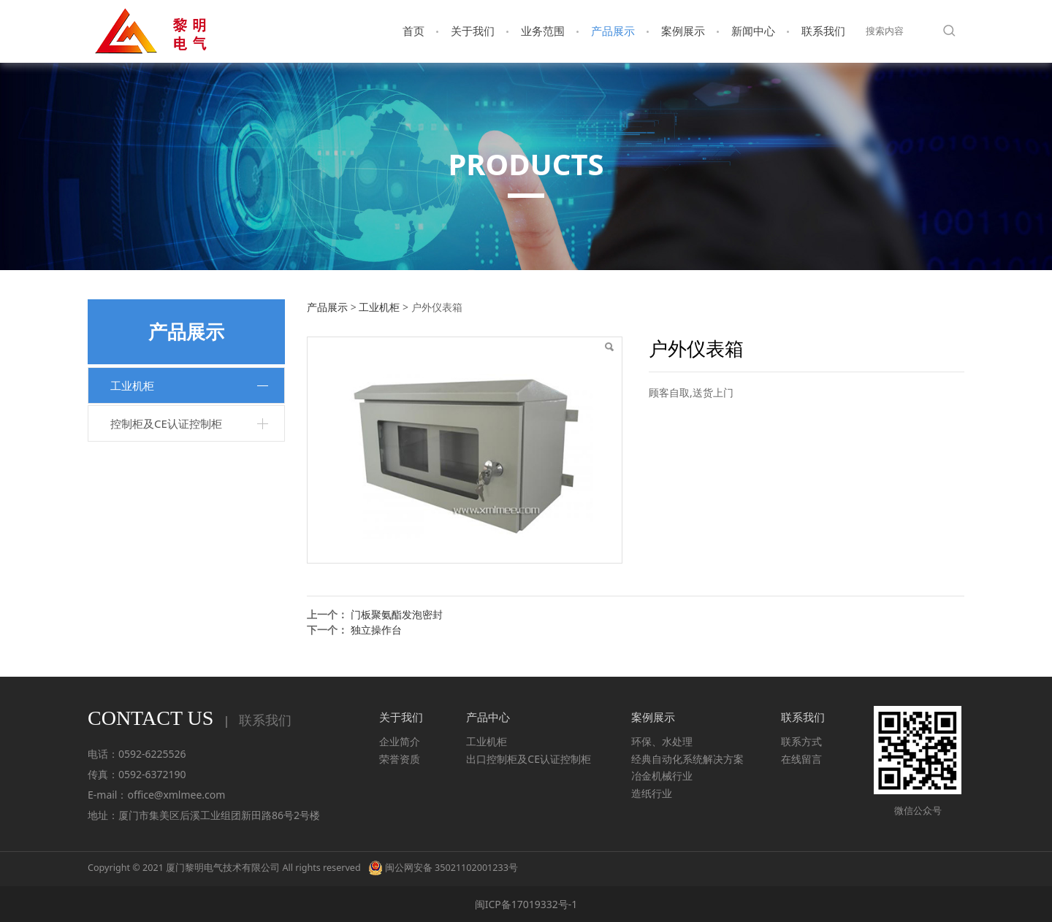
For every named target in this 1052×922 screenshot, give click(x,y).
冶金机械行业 (662, 776)
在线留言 (801, 759)
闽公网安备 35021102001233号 (443, 867)
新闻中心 (753, 30)
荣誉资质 (399, 759)
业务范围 (543, 30)
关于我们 (473, 30)
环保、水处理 (662, 741)
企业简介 (399, 741)
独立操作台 (376, 630)
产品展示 (613, 30)
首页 (413, 30)
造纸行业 (651, 793)
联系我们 (823, 30)
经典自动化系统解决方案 (687, 759)
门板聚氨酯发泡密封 (397, 614)
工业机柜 (132, 385)
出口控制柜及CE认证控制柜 (528, 759)
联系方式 (801, 741)
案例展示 (683, 30)
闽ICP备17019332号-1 (526, 904)
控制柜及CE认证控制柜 (166, 423)
